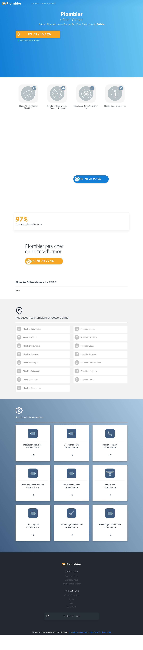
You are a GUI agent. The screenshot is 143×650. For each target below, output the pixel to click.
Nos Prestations (71, 578)
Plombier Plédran (30, 382)
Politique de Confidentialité (99, 634)
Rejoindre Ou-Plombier (72, 586)
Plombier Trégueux (89, 356)
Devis (71, 601)
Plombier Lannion (88, 331)
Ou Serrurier (71, 609)
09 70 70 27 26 (39, 34)
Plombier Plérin (29, 339)
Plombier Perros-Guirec (91, 365)
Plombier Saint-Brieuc (32, 331)
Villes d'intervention (71, 597)
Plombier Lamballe (89, 339)
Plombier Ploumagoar (32, 390)
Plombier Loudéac (30, 356)
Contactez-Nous (71, 618)
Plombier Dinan (87, 348)
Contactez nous (71, 582)
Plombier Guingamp (31, 373)
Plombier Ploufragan (31, 348)
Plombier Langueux (89, 373)
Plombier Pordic (87, 382)
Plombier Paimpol (30, 365)
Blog (71, 605)
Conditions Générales (78, 634)
